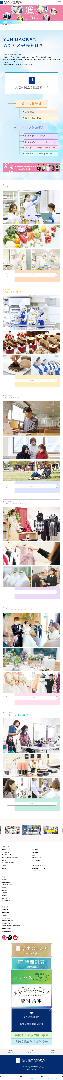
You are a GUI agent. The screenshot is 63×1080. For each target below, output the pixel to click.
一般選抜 (4, 887)
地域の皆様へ (5, 915)
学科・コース (35, 849)
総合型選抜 (4, 879)
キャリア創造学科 (36, 860)
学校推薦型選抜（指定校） (8, 882)
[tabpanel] (31, 830)
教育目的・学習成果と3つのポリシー (10, 857)
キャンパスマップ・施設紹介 (8, 862)
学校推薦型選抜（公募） (7, 885)
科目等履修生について (7, 923)
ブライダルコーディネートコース (39, 868)
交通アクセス (10, 1078)
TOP (3, 24)
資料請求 (31, 1078)
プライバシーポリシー (31, 1052)
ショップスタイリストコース (38, 865)
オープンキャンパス (52, 1078)
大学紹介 (4, 849)
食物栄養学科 (35, 852)
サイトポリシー (52, 1050)
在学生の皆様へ (5, 909)
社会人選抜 (4, 890)
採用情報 (52, 1052)
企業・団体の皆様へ (6, 928)
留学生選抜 (4, 895)
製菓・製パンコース (36, 857)
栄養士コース (35, 855)
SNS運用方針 (10, 1052)
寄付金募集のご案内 (6, 931)
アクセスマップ (10, 1050)
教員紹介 (4, 865)
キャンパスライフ (6, 901)
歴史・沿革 (4, 860)
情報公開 (4, 868)
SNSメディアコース (36, 863)
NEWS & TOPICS (6, 846)
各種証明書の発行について (8, 920)
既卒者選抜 (4, 892)
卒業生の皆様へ (5, 912)
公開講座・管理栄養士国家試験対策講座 (11, 925)
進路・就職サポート (6, 898)
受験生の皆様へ (5, 907)
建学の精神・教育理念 (7, 855)
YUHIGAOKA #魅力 (6, 852)
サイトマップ (31, 1050)
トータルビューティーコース (38, 871)
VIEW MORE (31, 274)
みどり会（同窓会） (6, 918)
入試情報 (4, 877)
